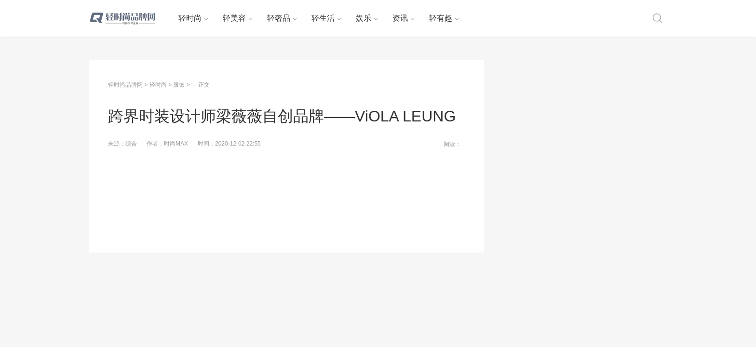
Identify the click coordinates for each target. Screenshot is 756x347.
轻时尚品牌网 (125, 84)
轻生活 (323, 18)
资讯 (400, 18)
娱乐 (363, 18)
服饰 (179, 84)
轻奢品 (278, 18)
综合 (131, 143)
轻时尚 (190, 18)
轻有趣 (440, 18)
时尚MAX (176, 143)
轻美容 (234, 18)
